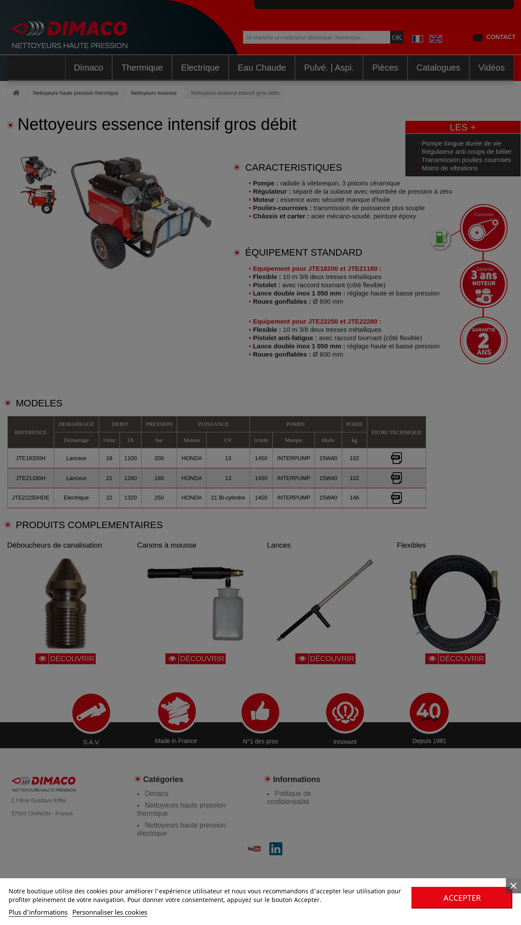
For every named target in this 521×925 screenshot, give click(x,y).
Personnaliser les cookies (109, 912)
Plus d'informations (38, 912)
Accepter (462, 898)
